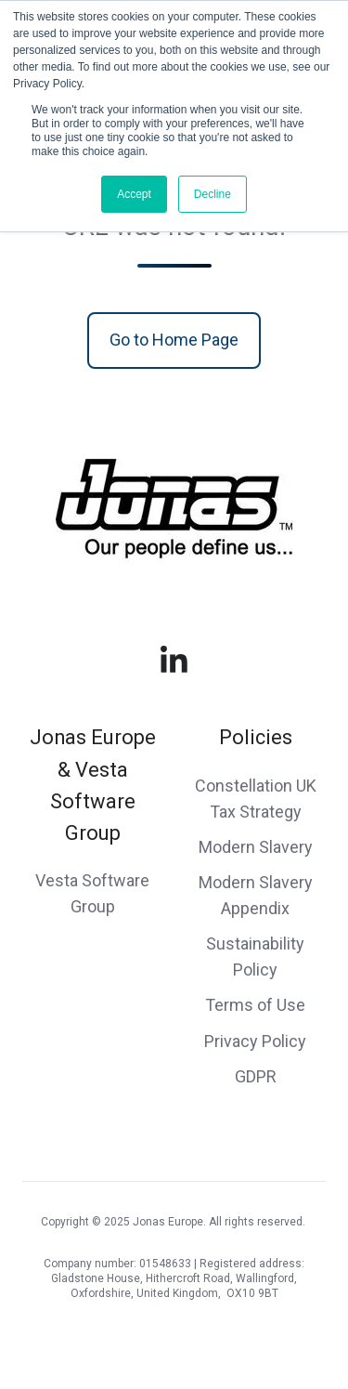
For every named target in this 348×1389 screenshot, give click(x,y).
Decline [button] (212, 194)
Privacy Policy (255, 1041)
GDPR (256, 1076)
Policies (255, 737)
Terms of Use (255, 1005)
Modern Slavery (256, 847)
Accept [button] (134, 194)
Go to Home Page (174, 339)
